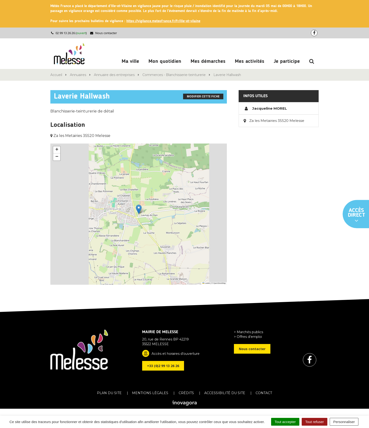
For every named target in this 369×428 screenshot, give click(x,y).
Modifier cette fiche (203, 96)
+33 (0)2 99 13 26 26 (163, 366)
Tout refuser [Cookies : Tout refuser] (314, 422)
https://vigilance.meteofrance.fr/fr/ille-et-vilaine (163, 21)
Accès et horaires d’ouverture (176, 354)
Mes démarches (208, 61)
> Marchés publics (248, 332)
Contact (264, 393)
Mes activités (249, 61)
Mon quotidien (164, 61)
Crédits (186, 393)
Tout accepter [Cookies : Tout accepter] (285, 422)
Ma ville (130, 61)
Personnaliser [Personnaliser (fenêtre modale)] (344, 422)
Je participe (287, 61)
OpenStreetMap (219, 283)
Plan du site (109, 393)
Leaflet (206, 283)
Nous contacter (103, 33)
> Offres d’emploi (248, 337)
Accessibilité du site (224, 393)
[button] (139, 209)
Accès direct (356, 215)
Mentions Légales (150, 393)
